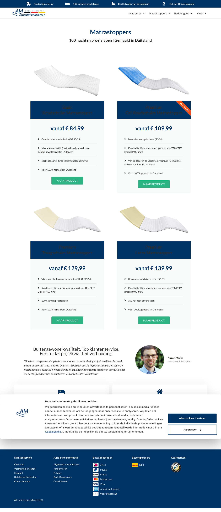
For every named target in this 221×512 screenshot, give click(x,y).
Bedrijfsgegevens (62, 481)
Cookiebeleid (53, 390)
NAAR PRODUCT (67, 182)
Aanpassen (192, 388)
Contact (18, 477)
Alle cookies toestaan (192, 377)
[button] (137, 13)
